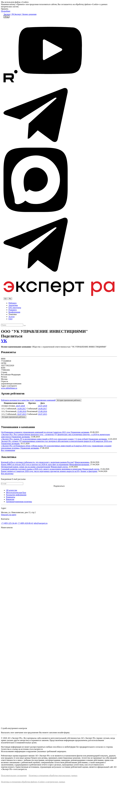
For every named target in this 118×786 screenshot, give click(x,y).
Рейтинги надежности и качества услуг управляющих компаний (28, 400)
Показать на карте (8, 515)
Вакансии (10, 499)
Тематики (13, 314)
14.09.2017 (21, 409)
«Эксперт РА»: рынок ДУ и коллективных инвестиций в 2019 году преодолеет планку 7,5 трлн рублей (44, 439)
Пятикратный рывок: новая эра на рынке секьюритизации (25, 467)
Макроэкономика (82, 462)
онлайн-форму (63, 732)
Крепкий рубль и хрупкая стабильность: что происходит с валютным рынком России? (37, 462)
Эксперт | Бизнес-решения (25, 14)
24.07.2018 (20, 406)
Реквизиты (10, 497)
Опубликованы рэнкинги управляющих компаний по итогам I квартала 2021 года (36, 432)
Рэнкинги (13, 310)
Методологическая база (16, 492)
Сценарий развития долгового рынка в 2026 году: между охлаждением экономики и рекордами (41, 469)
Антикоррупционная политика (19, 502)
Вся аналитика (7, 473)
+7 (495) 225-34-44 (9, 523)
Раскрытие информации (16, 495)
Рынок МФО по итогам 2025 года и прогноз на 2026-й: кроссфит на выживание (35, 464)
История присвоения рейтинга (68, 400)
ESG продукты (15, 307)
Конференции (14, 312)
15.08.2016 (21, 411)
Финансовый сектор (59, 467)
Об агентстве (11, 490)
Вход (6, 17)
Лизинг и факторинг (88, 471)
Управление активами (80, 432)
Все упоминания (8, 450)
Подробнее (5, 11)
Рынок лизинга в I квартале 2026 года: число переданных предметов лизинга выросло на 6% (40, 471)
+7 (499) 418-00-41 (25, 523)
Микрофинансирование (79, 464)
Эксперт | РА (9, 14)
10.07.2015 (21, 414)
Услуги (12, 317)
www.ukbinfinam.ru (9, 388)
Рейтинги (13, 303)
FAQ (10, 319)
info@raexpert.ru (40, 523)
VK (4, 340)
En (6, 299)
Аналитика (13, 305)
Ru (10, 299)
